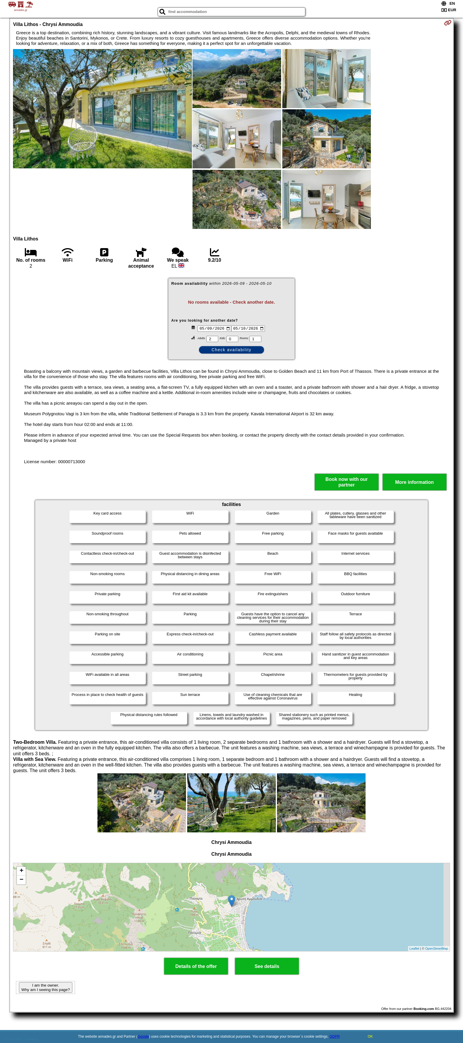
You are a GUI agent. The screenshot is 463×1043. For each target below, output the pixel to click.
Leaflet (414, 948)
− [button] (21, 880)
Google (143, 1036)
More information (414, 482)
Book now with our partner (346, 482)
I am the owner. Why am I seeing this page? (45, 987)
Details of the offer (196, 966)
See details (267, 966)
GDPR (335, 1036)
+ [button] (21, 871)
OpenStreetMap (436, 948)
